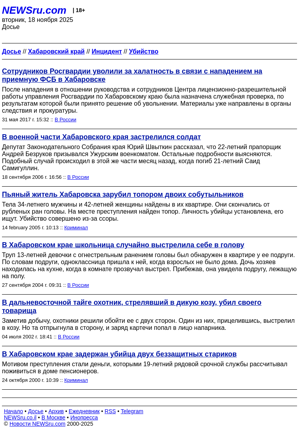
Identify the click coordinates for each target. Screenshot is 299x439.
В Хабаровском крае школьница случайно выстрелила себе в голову (123, 245)
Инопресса (84, 417)
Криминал (76, 227)
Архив (56, 411)
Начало (13, 411)
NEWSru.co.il (20, 417)
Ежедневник (84, 411)
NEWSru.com (34, 10)
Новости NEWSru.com (37, 424)
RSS (110, 411)
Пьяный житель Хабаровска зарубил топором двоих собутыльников (122, 194)
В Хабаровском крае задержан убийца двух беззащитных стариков (119, 354)
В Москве (53, 417)
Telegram (132, 411)
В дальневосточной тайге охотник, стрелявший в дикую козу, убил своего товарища (131, 307)
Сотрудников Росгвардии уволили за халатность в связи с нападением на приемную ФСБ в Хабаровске (132, 75)
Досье (35, 411)
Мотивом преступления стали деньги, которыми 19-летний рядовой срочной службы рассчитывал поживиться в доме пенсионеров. (144, 367)
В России (65, 119)
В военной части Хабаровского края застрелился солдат (101, 137)
